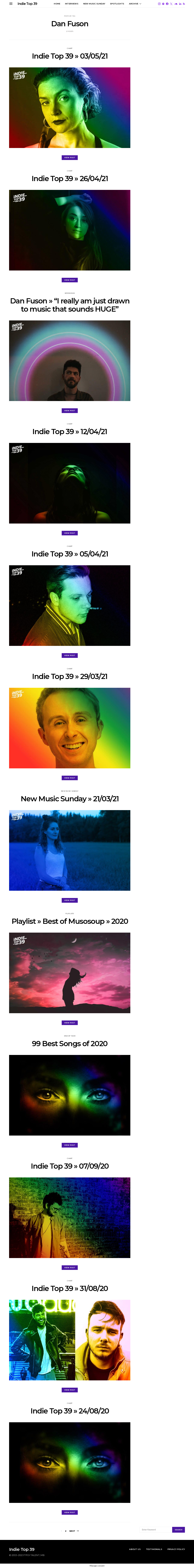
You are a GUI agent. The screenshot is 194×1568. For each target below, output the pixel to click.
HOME (57, 3)
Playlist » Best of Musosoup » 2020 (70, 921)
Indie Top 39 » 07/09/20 (70, 1166)
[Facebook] (167, 4)
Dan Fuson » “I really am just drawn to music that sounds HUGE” (70, 304)
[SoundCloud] (175, 4)
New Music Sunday (69, 791)
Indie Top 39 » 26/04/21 (70, 178)
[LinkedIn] (180, 4)
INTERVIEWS (70, 293)
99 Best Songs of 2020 (69, 1043)
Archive (133, 3)
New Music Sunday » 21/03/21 (70, 798)
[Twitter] (171, 4)
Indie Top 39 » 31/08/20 (70, 1288)
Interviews (71, 3)
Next (72, 1531)
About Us (134, 1549)
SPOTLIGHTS (117, 3)
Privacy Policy (176, 1549)
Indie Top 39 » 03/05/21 (70, 56)
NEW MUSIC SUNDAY (94, 3)
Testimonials (154, 1549)
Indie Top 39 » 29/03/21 (69, 676)
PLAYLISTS (69, 914)
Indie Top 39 (27, 4)
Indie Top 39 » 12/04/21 (69, 431)
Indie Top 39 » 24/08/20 (69, 1410)
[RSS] (184, 4)
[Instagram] (159, 4)
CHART (69, 48)
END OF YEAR (69, 1036)
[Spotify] (163, 4)
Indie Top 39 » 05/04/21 (69, 553)
